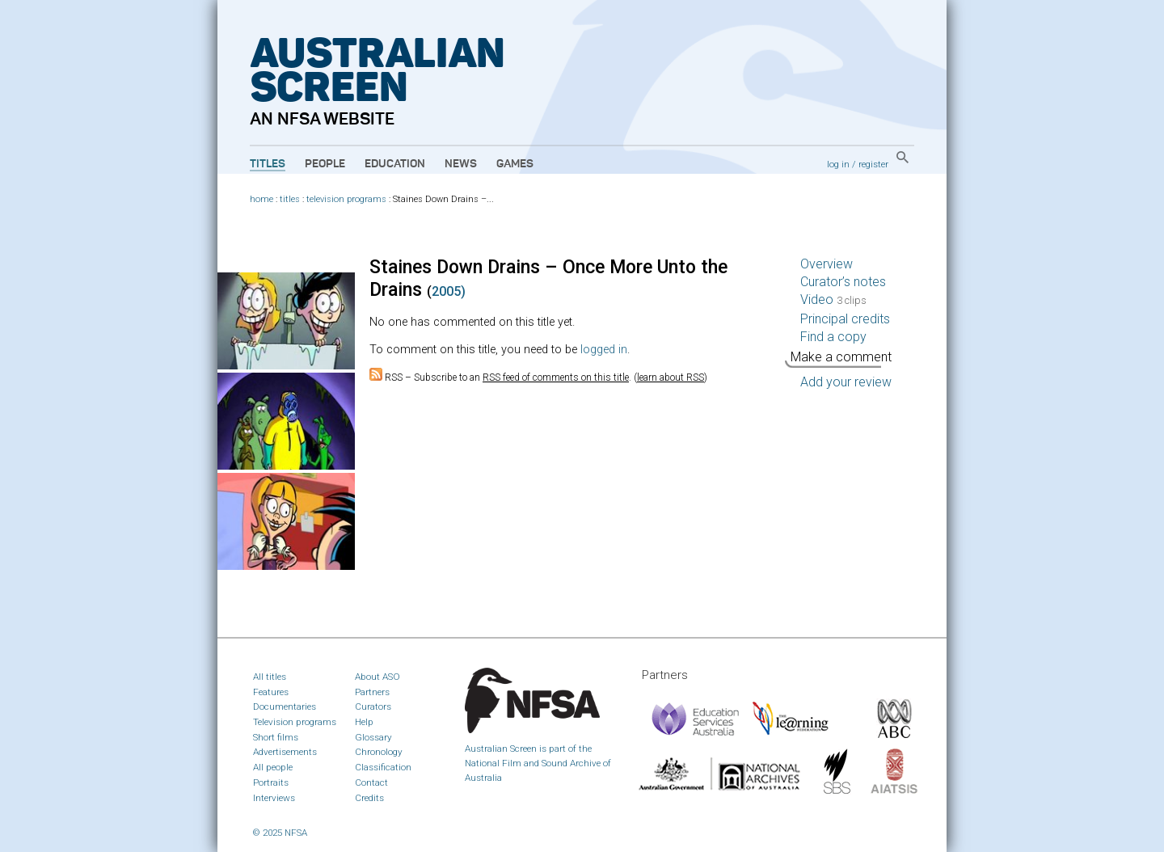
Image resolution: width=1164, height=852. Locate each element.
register (873, 164)
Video (833, 299)
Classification (383, 767)
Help (364, 722)
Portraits (271, 782)
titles (290, 199)
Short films (275, 737)
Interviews (274, 797)
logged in (603, 349)
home (261, 199)
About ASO (377, 676)
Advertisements (285, 751)
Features (271, 692)
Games (515, 164)
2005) (449, 291)
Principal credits (845, 319)
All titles (269, 676)
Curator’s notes (843, 281)
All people (273, 767)
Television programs (294, 722)
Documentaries (284, 706)
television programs (346, 199)
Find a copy (833, 336)
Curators (373, 706)
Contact (371, 782)
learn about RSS (670, 377)
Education (395, 164)
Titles (267, 164)
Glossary (373, 737)
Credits (369, 797)
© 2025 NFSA (280, 832)
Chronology (379, 751)
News (461, 164)
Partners (372, 692)
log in (838, 164)
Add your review (846, 382)
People (325, 164)
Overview (826, 264)
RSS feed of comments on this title (556, 377)
